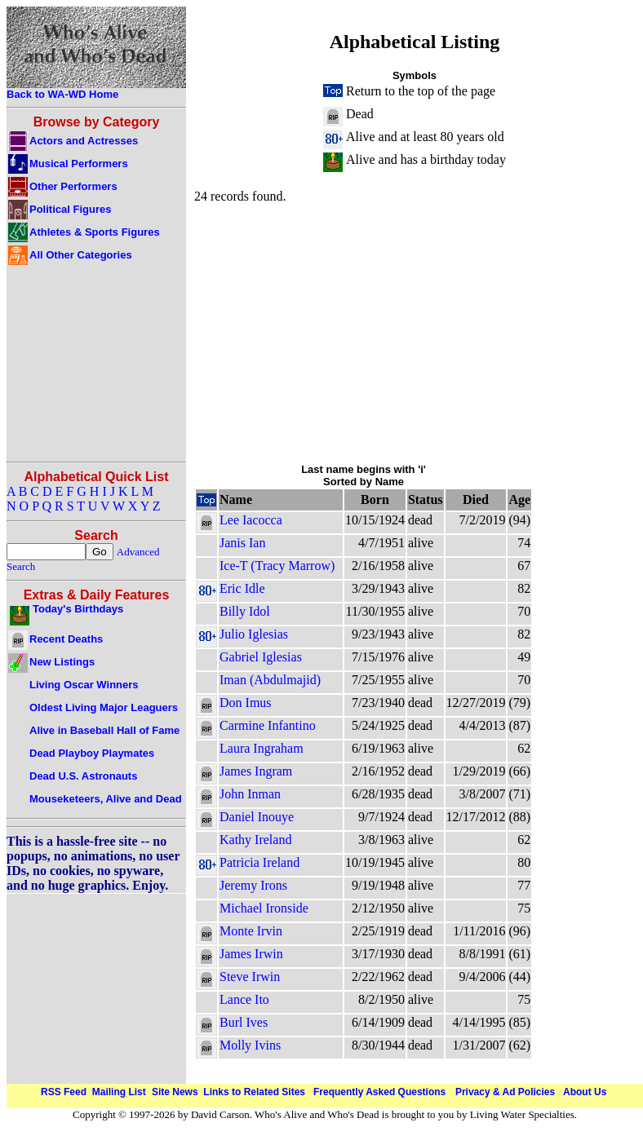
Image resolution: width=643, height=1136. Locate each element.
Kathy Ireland (255, 839)
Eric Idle (242, 588)
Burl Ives (244, 1022)
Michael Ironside (264, 908)
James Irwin (251, 954)
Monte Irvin (251, 931)
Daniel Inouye (257, 817)
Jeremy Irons (253, 885)
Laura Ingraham (262, 748)
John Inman (250, 794)
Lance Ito (244, 999)
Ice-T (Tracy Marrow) (277, 565)
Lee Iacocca (251, 520)
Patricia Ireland (259, 862)
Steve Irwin (250, 977)
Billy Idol (245, 611)
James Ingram (256, 771)
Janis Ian (242, 543)
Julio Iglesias (254, 634)
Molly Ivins (250, 1045)
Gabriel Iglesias (261, 657)
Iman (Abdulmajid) (270, 680)
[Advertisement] (414, 333)
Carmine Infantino (268, 725)
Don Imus (246, 702)
